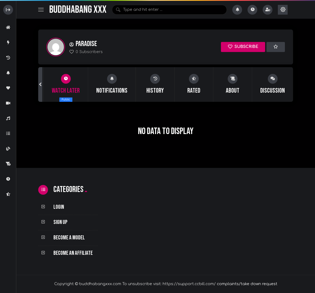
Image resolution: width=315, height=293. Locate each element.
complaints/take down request (247, 284)
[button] (40, 84)
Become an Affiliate (73, 253)
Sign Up (60, 222)
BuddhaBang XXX (78, 9)
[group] (66, 84)
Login (58, 207)
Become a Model (69, 237)
